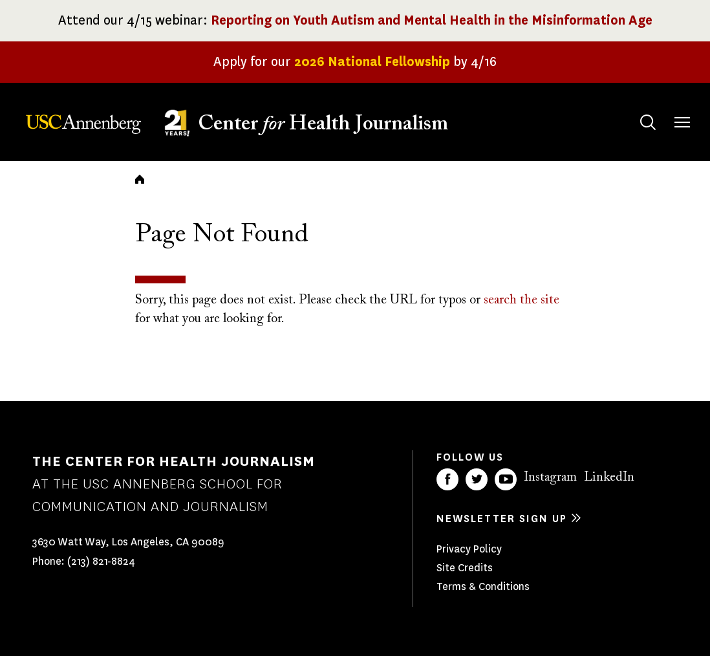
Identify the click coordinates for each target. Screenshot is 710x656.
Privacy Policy (469, 549)
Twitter (477, 479)
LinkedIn (609, 477)
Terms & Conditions (483, 586)
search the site (521, 300)
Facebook (447, 479)
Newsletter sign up (501, 518)
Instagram (550, 477)
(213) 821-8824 (101, 561)
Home (139, 179)
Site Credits (464, 567)
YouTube (506, 479)
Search (635, 109)
